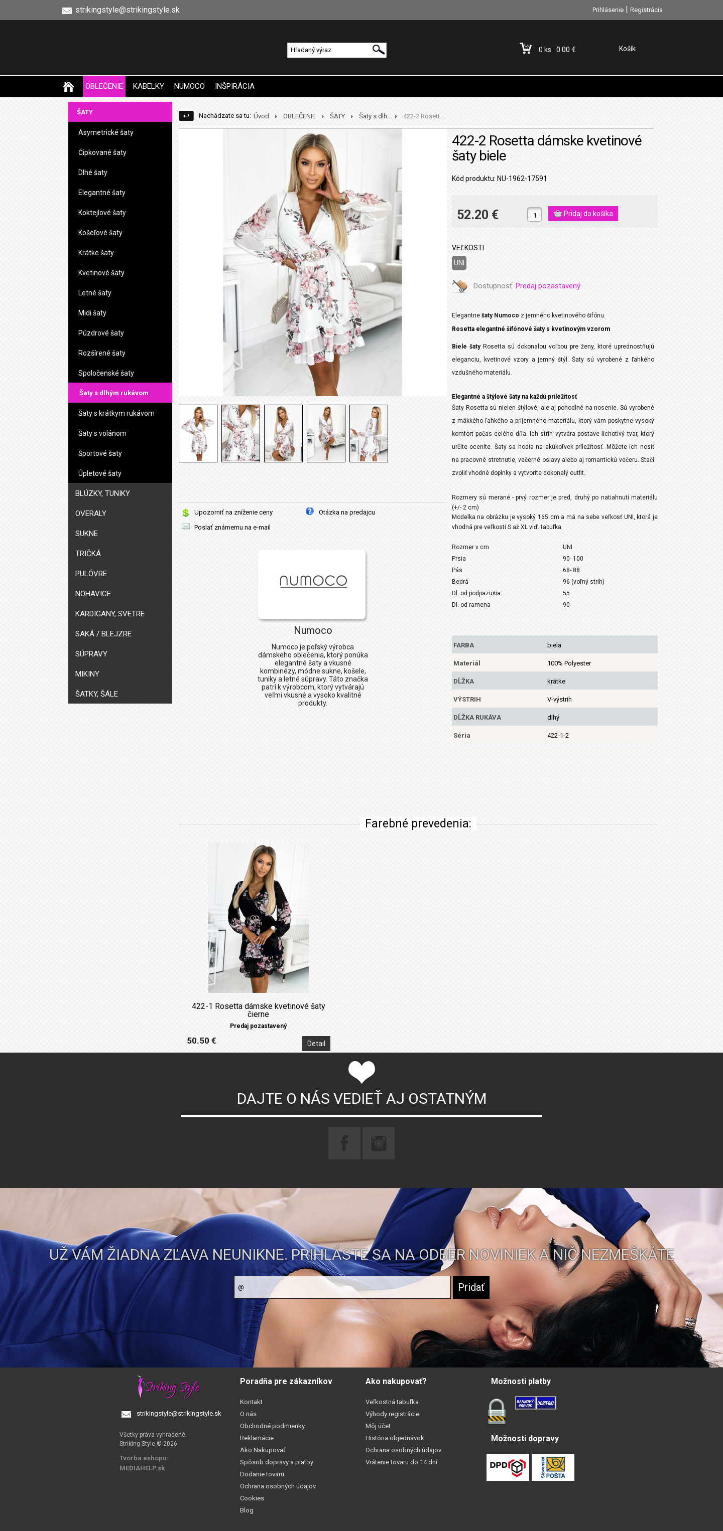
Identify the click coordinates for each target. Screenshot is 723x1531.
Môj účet (378, 1426)
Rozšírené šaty (102, 353)
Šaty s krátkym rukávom (116, 413)
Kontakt (251, 1402)
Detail (316, 1044)
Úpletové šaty (100, 473)
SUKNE (86, 533)
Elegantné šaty (102, 193)
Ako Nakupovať (263, 1450)
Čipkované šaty (102, 152)
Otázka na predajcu (347, 512)
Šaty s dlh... (375, 116)
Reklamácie (257, 1438)
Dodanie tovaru (262, 1474)
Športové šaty (100, 453)
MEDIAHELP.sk (142, 1468)
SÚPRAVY (91, 653)
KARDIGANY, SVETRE (110, 613)
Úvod (261, 116)
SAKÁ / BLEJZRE (103, 633)
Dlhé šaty (92, 172)
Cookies (252, 1498)
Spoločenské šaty (106, 373)
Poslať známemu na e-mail (232, 527)
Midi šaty (92, 313)
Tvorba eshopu (143, 1458)
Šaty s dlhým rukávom (114, 393)
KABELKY (148, 86)
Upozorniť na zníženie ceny (233, 512)
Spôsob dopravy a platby (276, 1462)
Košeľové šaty (100, 233)
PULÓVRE (91, 573)
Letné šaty (94, 293)
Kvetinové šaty (101, 273)
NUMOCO (189, 86)
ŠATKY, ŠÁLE (96, 694)
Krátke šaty (96, 253)
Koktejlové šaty (102, 213)
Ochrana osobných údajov (278, 1486)
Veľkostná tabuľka (392, 1402)
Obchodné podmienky (272, 1426)
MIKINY (87, 673)
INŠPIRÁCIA (235, 86)
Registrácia (646, 10)
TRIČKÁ (88, 553)
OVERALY (90, 513)
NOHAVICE (93, 593)
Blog (247, 1510)
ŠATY (85, 112)
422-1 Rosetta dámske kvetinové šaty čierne (258, 1010)
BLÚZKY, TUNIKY (102, 493)
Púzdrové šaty (101, 333)
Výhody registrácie (392, 1414)
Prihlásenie (608, 10)
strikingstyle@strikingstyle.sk (179, 1413)
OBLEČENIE (104, 86)
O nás (248, 1414)
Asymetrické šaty (106, 132)
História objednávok (395, 1438)
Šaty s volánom (102, 433)
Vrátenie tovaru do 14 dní (401, 1462)
